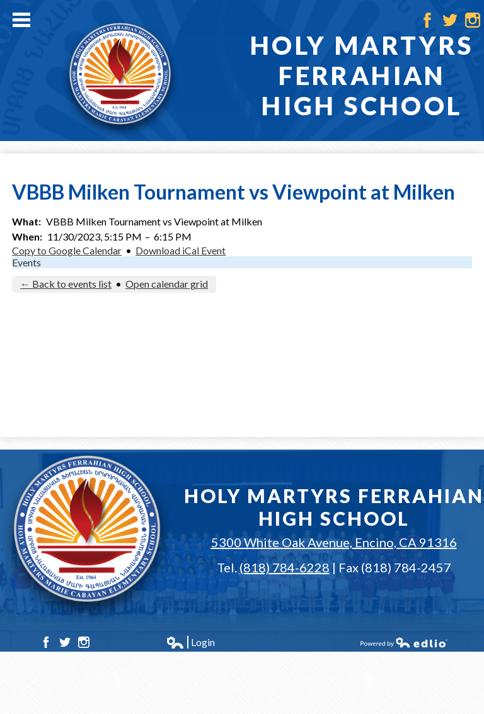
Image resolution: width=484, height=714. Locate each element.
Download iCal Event (180, 250)
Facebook (427, 20)
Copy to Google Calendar (67, 250)
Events (26, 262)
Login (190, 642)
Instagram (472, 20)
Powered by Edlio (404, 642)
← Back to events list (66, 284)
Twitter (450, 20)
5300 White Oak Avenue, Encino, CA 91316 (334, 542)
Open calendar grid (166, 284)
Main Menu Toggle (21, 20)
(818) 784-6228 (284, 567)
